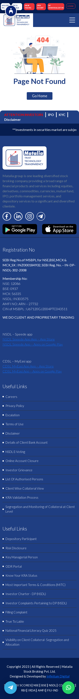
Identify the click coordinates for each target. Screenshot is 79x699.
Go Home (39, 96)
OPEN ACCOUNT (40, 7)
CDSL (62, 685)
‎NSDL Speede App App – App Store (29, 339)
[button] (68, 687)
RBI (23, 690)
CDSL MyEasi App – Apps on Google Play (32, 371)
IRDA (31, 690)
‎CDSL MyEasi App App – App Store (28, 366)
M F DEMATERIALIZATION (55, 7)
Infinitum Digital (58, 676)
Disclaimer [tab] (12, 119)
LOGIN (70, 6)
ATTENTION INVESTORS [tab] (23, 115)
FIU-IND (52, 690)
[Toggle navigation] (72, 20)
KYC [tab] (62, 115)
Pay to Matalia (16, 7)
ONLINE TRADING (28, 7)
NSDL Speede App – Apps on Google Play (33, 344)
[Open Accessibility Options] (11, 11)
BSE (44, 685)
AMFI (41, 690)
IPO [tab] (51, 115)
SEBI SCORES (22, 685)
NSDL (52, 685)
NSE (36, 685)
